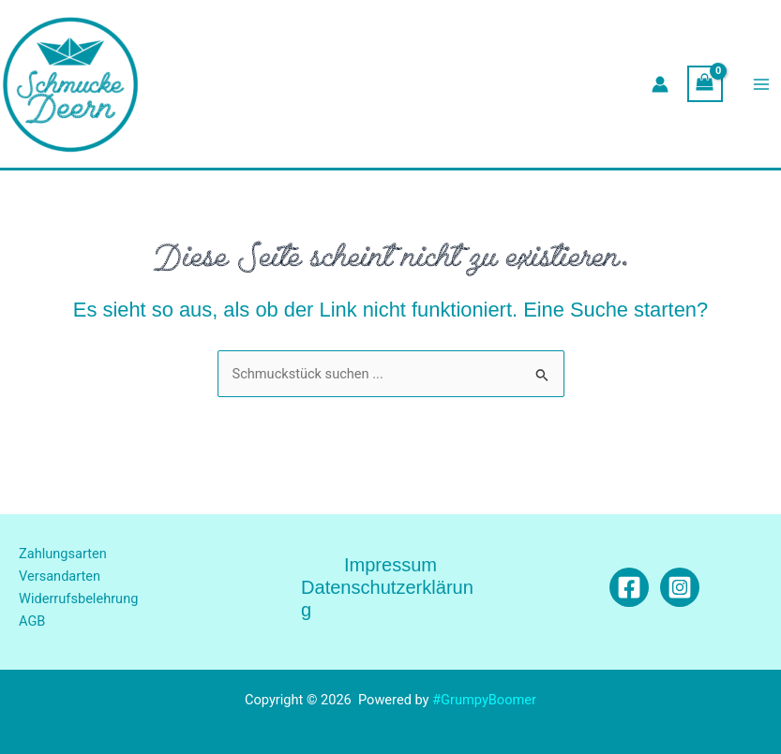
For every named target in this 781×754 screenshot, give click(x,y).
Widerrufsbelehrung (78, 598)
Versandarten (59, 576)
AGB (32, 621)
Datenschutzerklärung (387, 598)
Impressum (390, 564)
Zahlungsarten (63, 553)
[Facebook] (629, 587)
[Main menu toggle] (761, 84)
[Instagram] (679, 587)
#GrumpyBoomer (484, 699)
